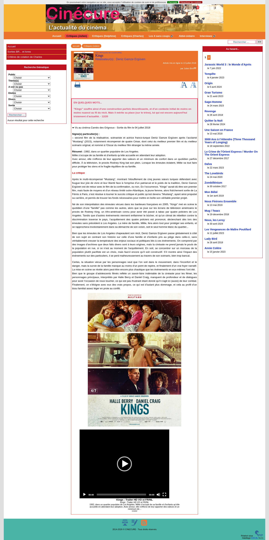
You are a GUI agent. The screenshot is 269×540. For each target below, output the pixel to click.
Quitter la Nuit (213, 120)
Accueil (56, 36)
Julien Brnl (189, 68)
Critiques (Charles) (132, 36)
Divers (12, 99)
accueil (76, 46)
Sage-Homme (213, 101)
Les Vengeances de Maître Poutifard (228, 229)
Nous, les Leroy (215, 220)
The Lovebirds (214, 173)
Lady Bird (211, 238)
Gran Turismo (213, 92)
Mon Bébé (211, 192)
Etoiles (12, 93)
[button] (124, 463)
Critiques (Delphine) (104, 36)
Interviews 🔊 (208, 36)
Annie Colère (213, 248)
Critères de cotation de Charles (24, 57)
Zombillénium (213, 182)
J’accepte (172, 2)
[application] (124, 463)
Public (11, 74)
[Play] (84, 494)
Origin (209, 83)
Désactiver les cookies (190, 2)
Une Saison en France (219, 129)
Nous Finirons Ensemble (220, 201)
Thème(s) (13, 80)
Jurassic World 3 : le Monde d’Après (228, 64)
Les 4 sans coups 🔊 (161, 36)
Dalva (208, 163)
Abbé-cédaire (187, 36)
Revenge (210, 111)
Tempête (210, 73)
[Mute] (158, 494)
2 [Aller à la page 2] (209, 57)
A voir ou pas (15, 87)
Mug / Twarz (212, 210)
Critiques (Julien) (77, 36)
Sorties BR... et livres (19, 51)
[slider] (121, 494)
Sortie (11, 105)
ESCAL (254, 538)
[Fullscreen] (164, 494)
